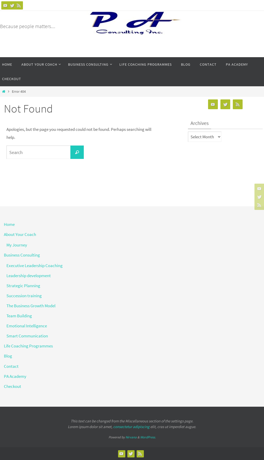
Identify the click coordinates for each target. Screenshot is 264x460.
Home (9, 224)
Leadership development (28, 275)
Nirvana (131, 437)
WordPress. (148, 437)
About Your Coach (20, 234)
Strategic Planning (23, 285)
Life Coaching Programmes (28, 346)
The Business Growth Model (30, 306)
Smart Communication (27, 336)
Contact (11, 366)
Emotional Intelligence (26, 326)
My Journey (16, 245)
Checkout (12, 386)
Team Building (19, 316)
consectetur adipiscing (131, 426)
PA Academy (15, 376)
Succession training (24, 296)
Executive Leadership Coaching (34, 265)
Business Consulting (22, 255)
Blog (8, 356)
